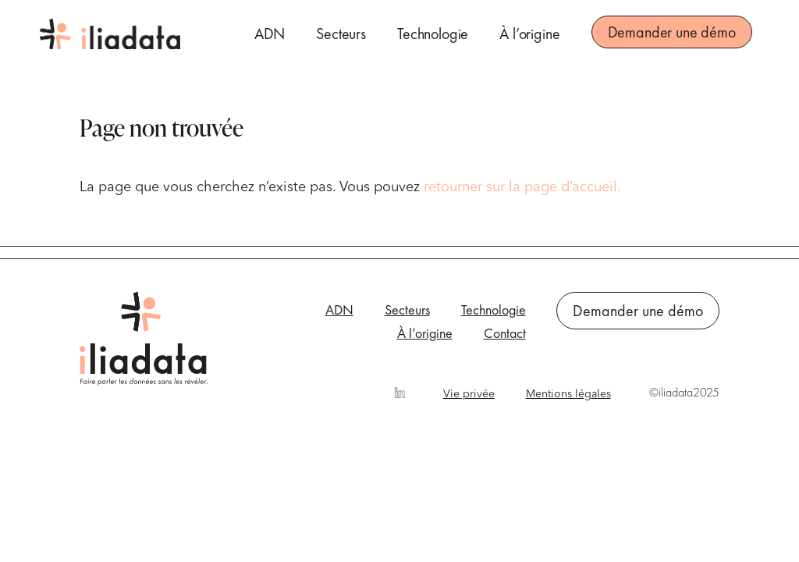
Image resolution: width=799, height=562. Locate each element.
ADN (270, 33)
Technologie (432, 33)
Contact (505, 335)
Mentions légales (568, 394)
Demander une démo (672, 32)
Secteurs (341, 33)
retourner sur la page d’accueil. (522, 187)
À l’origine (529, 33)
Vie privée (469, 394)
